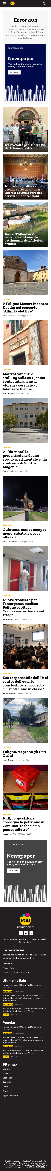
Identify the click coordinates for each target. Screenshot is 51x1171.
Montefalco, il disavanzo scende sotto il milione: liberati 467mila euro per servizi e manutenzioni (23, 998)
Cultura (6, 299)
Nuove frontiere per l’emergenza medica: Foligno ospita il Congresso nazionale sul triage (23, 607)
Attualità (9, 139)
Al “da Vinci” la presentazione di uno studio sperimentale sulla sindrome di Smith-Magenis (25, 459)
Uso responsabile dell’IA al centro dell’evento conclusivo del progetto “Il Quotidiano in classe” (25, 683)
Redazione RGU (9, 315)
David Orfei (8, 471)
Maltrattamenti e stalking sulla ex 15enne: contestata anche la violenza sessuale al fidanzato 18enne (24, 381)
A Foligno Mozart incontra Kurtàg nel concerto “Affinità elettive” (25, 307)
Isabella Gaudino (10, 619)
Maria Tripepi (8, 393)
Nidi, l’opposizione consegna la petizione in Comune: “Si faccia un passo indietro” (23, 824)
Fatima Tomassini (10, 541)
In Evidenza (10, 181)
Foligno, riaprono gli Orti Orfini (24, 753)
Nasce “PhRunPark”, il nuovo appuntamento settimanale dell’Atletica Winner (24, 1010)
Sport (8, 229)
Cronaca (7, 370)
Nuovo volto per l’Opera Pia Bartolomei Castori (22, 986)
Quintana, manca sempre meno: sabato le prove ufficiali (24, 533)
